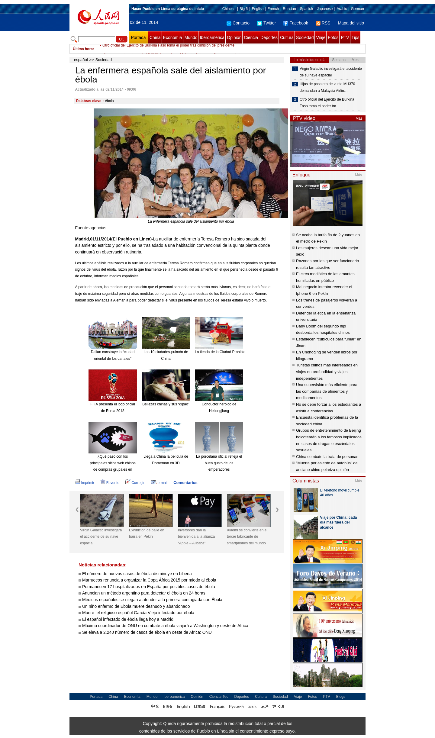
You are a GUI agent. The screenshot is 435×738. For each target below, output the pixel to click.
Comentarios (185, 482)
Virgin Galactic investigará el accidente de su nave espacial (101, 536)
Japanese (325, 9)
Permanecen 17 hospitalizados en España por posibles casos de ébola (148, 586)
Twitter (266, 23)
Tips (355, 37)
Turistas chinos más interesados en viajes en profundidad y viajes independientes (327, 371)
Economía (172, 37)
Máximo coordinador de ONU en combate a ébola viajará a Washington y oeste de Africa (165, 625)
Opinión (234, 37)
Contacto (238, 23)
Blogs (340, 696)
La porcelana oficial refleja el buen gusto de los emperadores (219, 463)
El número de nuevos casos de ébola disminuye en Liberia (137, 573)
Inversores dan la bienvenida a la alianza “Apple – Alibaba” (196, 536)
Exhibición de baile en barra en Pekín (146, 533)
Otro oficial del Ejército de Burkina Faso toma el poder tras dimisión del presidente (168, 49)
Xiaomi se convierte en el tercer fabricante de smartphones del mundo (247, 536)
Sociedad (305, 37)
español (81, 59)
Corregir (134, 483)
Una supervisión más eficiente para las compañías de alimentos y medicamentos (326, 391)
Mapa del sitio (351, 23)
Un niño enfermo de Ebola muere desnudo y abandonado (136, 606)
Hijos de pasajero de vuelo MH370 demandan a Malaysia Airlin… (327, 87)
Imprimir (84, 483)
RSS (323, 23)
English (257, 9)
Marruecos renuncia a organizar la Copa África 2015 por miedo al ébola (149, 580)
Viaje (320, 37)
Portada (138, 37)
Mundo (191, 37)
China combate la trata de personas (327, 456)
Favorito (109, 483)
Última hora (83, 49)
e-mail (159, 483)
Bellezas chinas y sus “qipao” (165, 404)
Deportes (269, 37)
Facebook (295, 23)
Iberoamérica (212, 37)
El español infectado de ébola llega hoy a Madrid (127, 619)
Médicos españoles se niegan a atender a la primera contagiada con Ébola (152, 599)
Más (359, 118)
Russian (289, 9)
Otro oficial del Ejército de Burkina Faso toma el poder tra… (327, 102)
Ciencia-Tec (218, 696)
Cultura (287, 37)
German (357, 9)
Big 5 (244, 9)
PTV (345, 37)
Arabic (342, 9)
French (273, 9)
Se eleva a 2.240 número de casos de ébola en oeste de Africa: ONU (147, 632)
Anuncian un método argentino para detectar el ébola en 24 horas (143, 593)
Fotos (333, 37)
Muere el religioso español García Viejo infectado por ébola (138, 612)
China (155, 37)
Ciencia (251, 37)
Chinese (229, 9)
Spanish (306, 9)
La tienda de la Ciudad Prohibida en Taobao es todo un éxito (243, 352)
